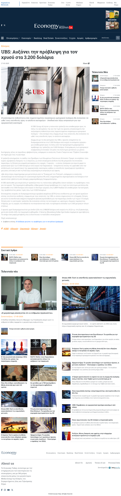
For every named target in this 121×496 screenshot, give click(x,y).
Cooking (109, 3)
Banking (38, 38)
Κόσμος (5, 46)
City (62, 3)
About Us (79, 463)
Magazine (101, 3)
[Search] (107, 38)
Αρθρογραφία (91, 38)
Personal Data (114, 463)
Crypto (72, 38)
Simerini (34, 3)
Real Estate (48, 38)
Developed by (109, 467)
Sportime (42, 3)
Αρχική (89, 463)
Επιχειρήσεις (12, 38)
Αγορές (80, 38)
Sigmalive (26, 3)
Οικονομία (26, 38)
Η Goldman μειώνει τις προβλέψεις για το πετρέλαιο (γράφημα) (39, 222)
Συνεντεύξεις (61, 38)
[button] (2, 38)
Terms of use (100, 463)
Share (86, 63)
